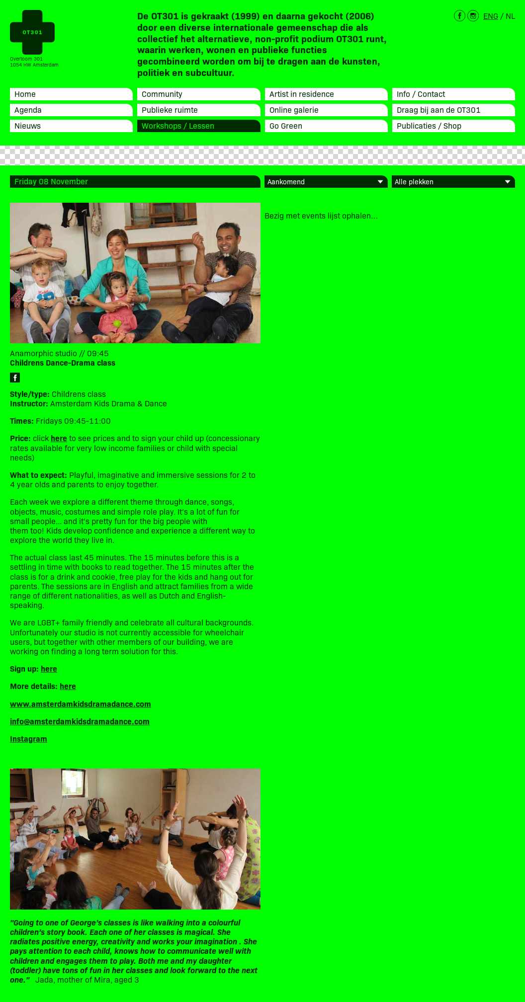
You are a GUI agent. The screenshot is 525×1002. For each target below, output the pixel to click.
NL (510, 15)
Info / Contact (421, 93)
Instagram (28, 738)
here (49, 668)
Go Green (285, 125)
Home (25, 93)
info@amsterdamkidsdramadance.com (80, 720)
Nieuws (27, 125)
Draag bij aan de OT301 (439, 109)
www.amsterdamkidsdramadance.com (80, 703)
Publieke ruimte (170, 109)
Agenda (28, 109)
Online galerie (294, 109)
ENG (490, 15)
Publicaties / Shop (429, 125)
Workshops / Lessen (178, 125)
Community (162, 93)
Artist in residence (301, 93)
